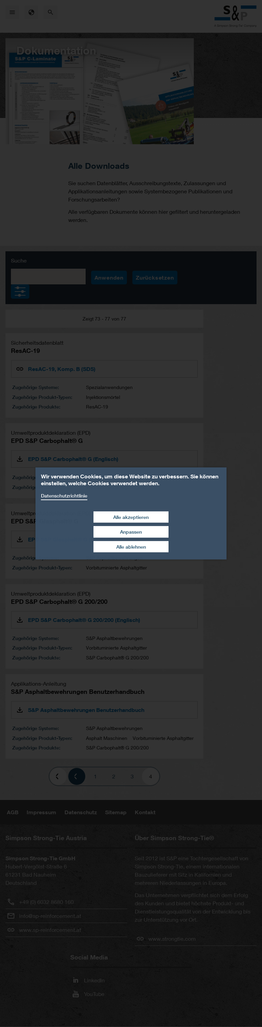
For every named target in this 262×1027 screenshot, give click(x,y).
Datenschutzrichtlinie (64, 495)
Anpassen (131, 532)
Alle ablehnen (131, 547)
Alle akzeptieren (131, 517)
